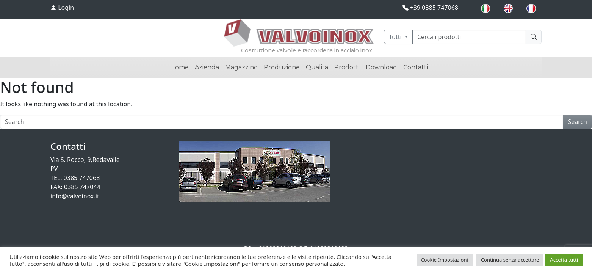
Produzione (282, 67)
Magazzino (241, 67)
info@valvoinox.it (74, 196)
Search (577, 122)
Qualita (317, 67)
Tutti (396, 37)
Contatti (415, 67)
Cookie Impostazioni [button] (444, 259)
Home (179, 67)
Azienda (207, 67)
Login (62, 7)
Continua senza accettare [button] (510, 259)
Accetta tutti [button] (564, 259)
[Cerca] (469, 37)
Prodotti (347, 67)
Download (381, 67)
